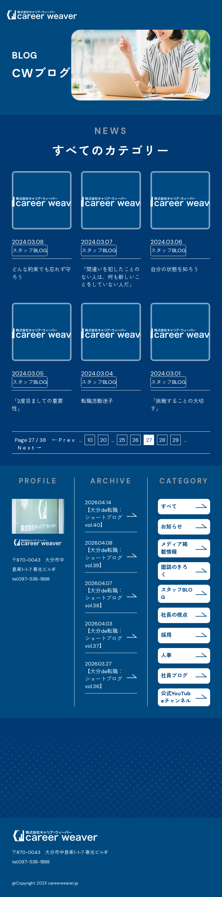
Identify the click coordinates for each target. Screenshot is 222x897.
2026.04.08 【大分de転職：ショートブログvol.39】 (104, 554)
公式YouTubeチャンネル (176, 697)
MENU (207, 15)
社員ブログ (174, 675)
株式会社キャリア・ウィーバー (41, 15)
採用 (166, 635)
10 (90, 440)
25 (122, 440)
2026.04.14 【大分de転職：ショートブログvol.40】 (104, 514)
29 (175, 440)
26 (135, 440)
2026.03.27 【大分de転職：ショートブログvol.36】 (104, 675)
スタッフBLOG (176, 593)
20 (103, 440)
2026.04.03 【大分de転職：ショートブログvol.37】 (104, 635)
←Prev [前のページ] (64, 440)
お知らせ (171, 526)
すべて (169, 506)
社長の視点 (174, 615)
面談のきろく (174, 571)
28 (162, 440)
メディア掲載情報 (174, 548)
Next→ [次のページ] (30, 447)
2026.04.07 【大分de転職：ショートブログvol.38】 (104, 594)
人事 (166, 655)
